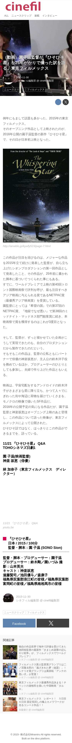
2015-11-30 (22, 77)
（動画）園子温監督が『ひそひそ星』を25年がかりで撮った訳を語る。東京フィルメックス (34, 62)
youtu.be (8, 527)
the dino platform (40, 738)
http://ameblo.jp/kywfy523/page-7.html (26, 246)
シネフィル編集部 (26, 80)
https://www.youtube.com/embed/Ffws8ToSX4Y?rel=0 (36, 501)
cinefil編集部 (47, 80)
